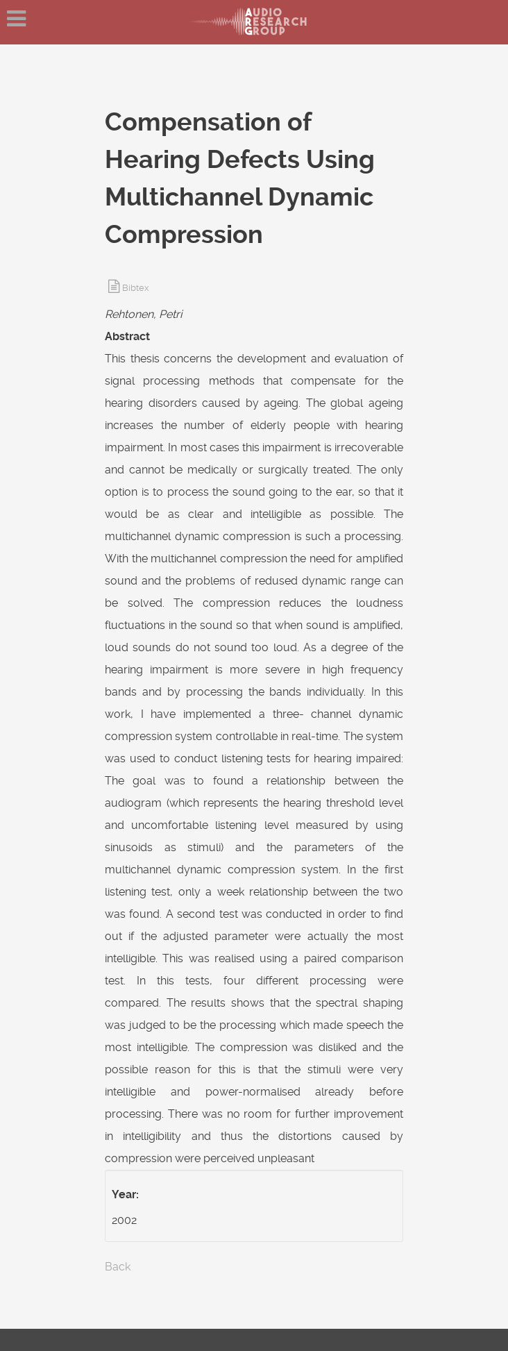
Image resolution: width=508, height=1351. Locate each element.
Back (117, 1266)
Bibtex (135, 288)
